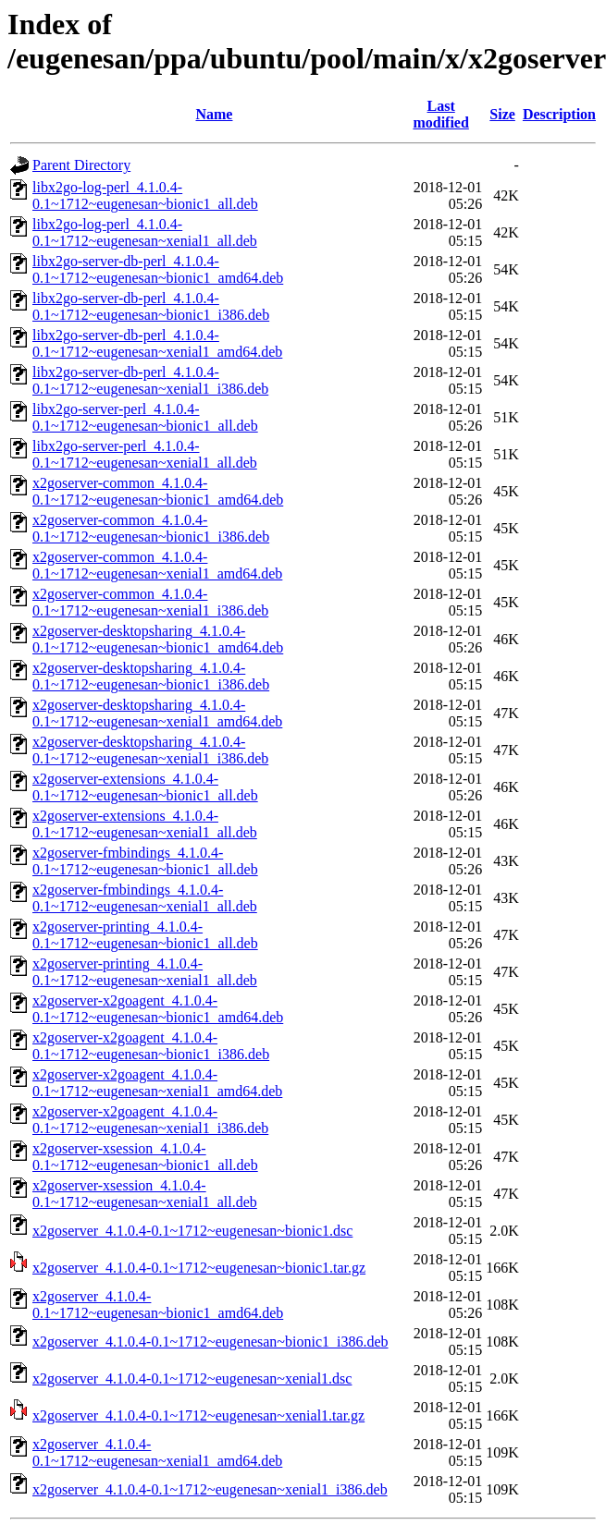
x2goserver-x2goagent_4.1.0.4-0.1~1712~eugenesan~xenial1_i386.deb (150, 1120)
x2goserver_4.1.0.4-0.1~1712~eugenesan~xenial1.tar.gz (198, 1415)
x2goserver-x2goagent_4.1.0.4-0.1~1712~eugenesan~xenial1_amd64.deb (157, 1083)
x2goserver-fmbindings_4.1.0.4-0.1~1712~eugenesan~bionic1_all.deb (145, 861)
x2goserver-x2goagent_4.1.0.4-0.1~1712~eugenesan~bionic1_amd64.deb (157, 1009)
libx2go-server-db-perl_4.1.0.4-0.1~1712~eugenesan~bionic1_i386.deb (150, 306)
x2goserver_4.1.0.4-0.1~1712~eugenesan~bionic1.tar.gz (198, 1267)
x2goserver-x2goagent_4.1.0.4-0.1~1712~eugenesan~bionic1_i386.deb (150, 1046)
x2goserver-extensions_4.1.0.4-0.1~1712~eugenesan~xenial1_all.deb (144, 824)
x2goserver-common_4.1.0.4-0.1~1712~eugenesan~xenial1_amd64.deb (157, 565)
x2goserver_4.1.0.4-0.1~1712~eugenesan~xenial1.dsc (192, 1378)
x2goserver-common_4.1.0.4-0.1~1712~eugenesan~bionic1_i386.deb (150, 528)
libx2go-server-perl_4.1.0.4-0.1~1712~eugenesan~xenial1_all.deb (144, 454)
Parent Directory (81, 165)
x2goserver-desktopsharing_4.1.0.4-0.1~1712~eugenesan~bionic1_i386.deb (150, 676)
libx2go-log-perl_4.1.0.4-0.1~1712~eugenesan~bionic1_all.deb (145, 195)
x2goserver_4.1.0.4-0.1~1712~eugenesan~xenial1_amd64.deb (157, 1452)
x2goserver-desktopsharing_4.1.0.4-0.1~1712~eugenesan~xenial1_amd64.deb (157, 713)
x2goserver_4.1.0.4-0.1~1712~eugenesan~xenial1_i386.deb (210, 1489)
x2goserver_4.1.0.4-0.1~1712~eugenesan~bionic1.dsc (192, 1230)
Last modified (440, 114)
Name (213, 114)
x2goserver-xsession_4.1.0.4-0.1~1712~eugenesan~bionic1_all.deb (145, 1157)
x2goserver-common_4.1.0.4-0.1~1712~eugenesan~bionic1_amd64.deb (157, 491)
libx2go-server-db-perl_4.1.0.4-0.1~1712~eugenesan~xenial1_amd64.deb (157, 343)
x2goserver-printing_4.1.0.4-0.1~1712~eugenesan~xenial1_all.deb (144, 972)
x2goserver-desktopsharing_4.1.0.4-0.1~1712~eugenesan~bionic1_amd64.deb (157, 639)
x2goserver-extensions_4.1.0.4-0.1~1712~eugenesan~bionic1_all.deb (145, 787)
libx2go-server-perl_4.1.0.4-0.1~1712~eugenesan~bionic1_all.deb (145, 417)
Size (502, 114)
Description (559, 114)
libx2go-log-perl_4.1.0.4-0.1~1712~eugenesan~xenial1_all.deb (144, 232)
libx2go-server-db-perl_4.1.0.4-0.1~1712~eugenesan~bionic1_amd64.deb (157, 269)
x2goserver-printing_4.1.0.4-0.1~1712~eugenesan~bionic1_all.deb (145, 935)
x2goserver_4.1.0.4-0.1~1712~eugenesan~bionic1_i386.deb (210, 1341)
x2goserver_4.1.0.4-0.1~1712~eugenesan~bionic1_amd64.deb (157, 1304)
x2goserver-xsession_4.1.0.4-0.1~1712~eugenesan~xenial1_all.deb (144, 1193)
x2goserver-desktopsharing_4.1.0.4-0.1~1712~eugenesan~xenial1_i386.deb (150, 750)
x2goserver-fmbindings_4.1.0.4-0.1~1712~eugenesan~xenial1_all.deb (144, 898)
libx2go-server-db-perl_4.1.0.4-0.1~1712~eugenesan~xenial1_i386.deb (150, 380)
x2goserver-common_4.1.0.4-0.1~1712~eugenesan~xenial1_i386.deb (150, 602)
